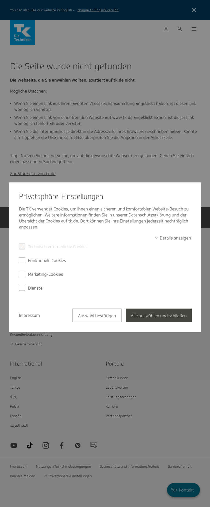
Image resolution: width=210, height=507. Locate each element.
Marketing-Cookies (45, 274)
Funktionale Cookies (47, 260)
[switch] (173, 238)
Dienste (35, 288)
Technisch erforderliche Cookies (58, 246)
